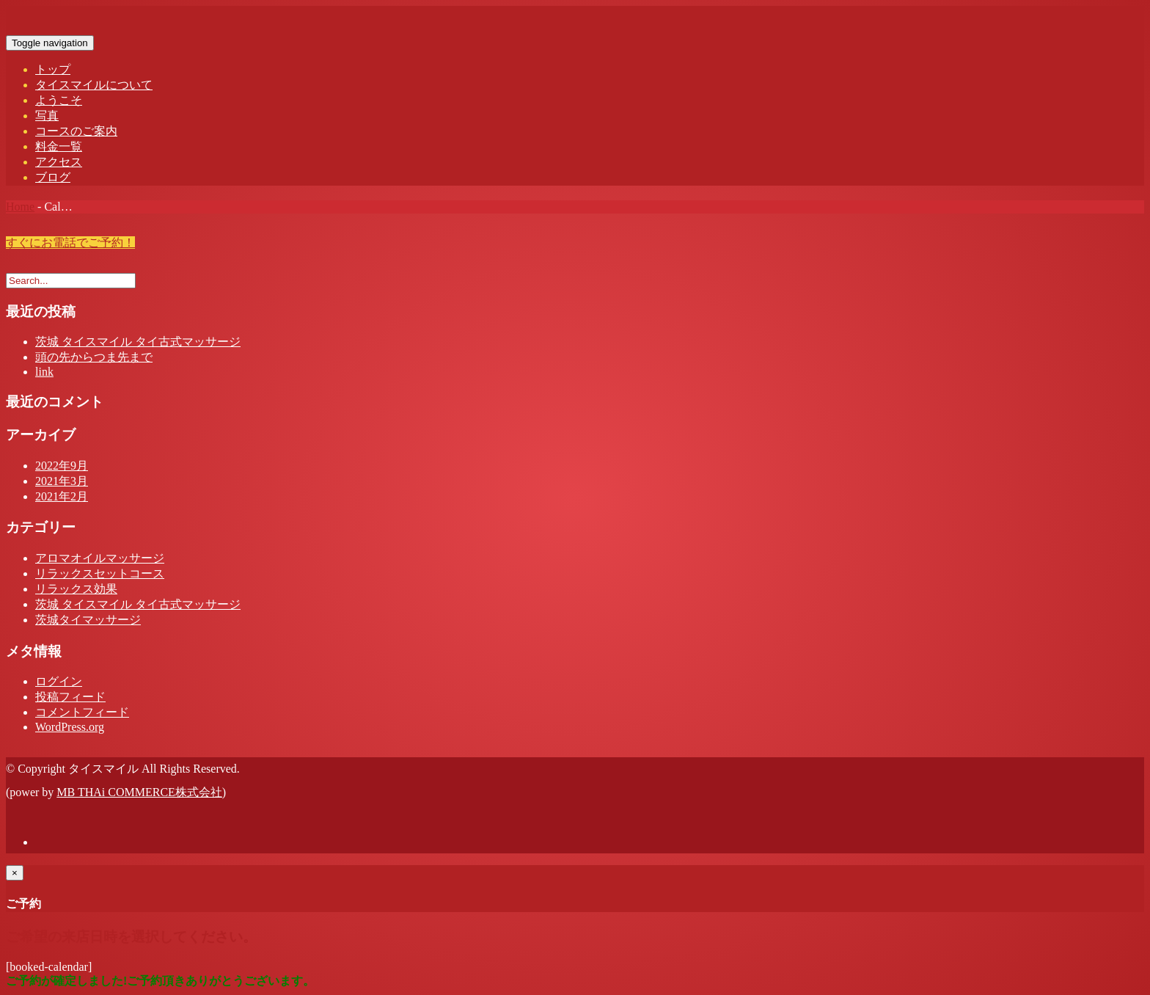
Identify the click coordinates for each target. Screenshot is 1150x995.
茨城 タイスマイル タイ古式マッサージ (138, 341)
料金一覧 (58, 146)
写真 (47, 115)
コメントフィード (82, 712)
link (44, 371)
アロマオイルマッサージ (99, 558)
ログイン (58, 681)
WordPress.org (69, 727)
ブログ (52, 177)
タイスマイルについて (94, 85)
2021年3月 (61, 481)
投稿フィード (70, 696)
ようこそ (58, 100)
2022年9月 (61, 465)
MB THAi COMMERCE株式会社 (139, 792)
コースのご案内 (76, 131)
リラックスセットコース (99, 573)
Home (20, 206)
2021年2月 (61, 496)
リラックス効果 (76, 589)
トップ (52, 69)
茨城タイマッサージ (88, 619)
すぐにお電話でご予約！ (70, 242)
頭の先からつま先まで (94, 357)
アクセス (58, 162)
